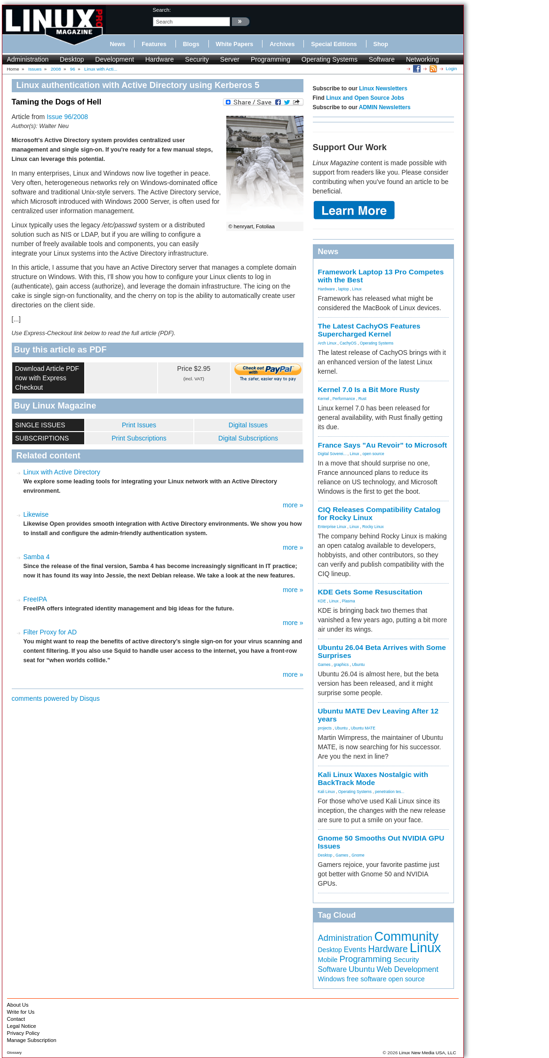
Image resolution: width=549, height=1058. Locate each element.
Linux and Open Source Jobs (365, 98)
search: (162, 10)
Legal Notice (21, 1026)
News (118, 44)
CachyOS (348, 343)
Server (229, 59)
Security (197, 59)
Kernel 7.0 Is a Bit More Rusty (369, 389)
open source (373, 453)
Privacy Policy (23, 1033)
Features (154, 44)
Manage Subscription (31, 1040)
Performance (344, 398)
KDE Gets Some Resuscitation (370, 592)
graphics (341, 664)
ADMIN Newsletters (385, 107)
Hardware (159, 59)
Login (451, 68)
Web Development (407, 969)
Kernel (323, 398)
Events (355, 950)
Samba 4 (37, 557)
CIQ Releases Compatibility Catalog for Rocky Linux (379, 513)
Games (324, 664)
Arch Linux (327, 343)
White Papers (235, 44)
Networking (422, 59)
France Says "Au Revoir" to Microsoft (382, 445)
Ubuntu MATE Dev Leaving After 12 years (378, 715)
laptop (343, 289)
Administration (28, 59)
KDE (322, 601)
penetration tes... (389, 791)
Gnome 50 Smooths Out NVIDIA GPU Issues (381, 842)
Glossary (14, 1052)
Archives (282, 44)
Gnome (357, 855)
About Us (18, 1005)
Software (382, 59)
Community (406, 937)
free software (367, 979)
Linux (357, 289)
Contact (16, 1019)
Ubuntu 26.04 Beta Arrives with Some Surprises (382, 651)
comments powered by (56, 698)
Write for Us (21, 1012)
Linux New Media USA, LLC (427, 1052)
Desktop (72, 59)
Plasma (348, 601)
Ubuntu (358, 664)
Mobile (328, 959)
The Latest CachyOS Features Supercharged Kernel (369, 330)
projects (325, 728)
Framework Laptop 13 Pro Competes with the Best (381, 276)
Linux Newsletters (383, 88)
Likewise (36, 514)
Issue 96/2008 (67, 116)
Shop (381, 44)
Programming (270, 59)
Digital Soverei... (332, 453)
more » (293, 505)
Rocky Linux (373, 526)
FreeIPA (35, 599)
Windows (331, 979)
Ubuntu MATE (363, 728)
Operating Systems (330, 59)
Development (114, 59)
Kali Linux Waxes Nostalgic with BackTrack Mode (373, 778)
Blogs (191, 44)
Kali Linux (326, 791)
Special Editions (334, 44)
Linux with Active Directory (62, 472)
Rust (362, 398)
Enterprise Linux (332, 526)
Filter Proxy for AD (50, 632)
